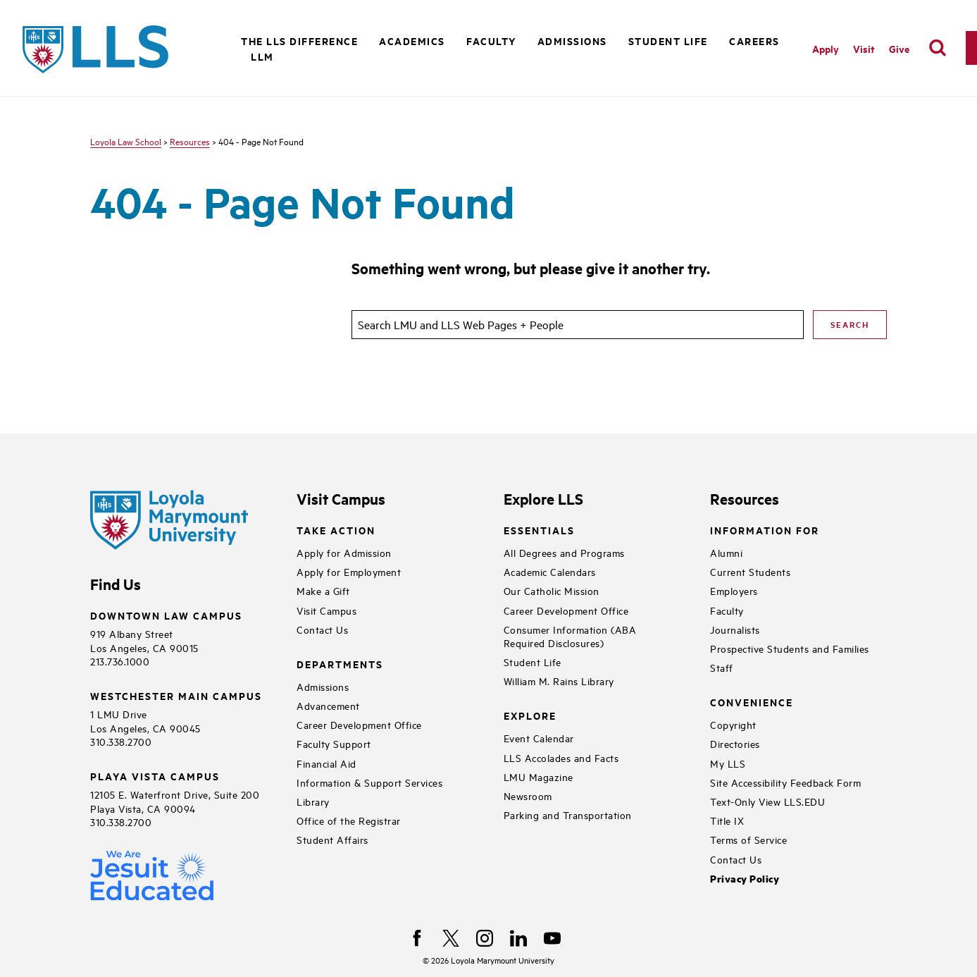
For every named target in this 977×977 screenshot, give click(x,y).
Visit (864, 48)
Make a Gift (323, 590)
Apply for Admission (344, 552)
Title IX (727, 820)
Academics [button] (412, 40)
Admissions (323, 686)
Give (899, 48)
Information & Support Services (369, 782)
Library (313, 801)
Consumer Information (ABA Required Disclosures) (570, 635)
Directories (735, 743)
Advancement (328, 705)
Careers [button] (754, 40)
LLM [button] (262, 56)
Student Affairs (332, 839)
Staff (721, 667)
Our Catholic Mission (551, 590)
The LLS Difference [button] (299, 40)
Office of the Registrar (349, 820)
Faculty (727, 610)
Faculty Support (334, 743)
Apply (825, 48)
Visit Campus (326, 610)
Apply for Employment (349, 571)
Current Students (750, 571)
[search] (937, 48)
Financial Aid (326, 763)
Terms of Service (748, 839)
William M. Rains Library (559, 680)
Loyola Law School (125, 141)
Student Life (532, 661)
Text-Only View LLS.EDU (767, 801)
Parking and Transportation (568, 814)
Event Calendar (539, 737)
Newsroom (528, 795)
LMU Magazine (538, 776)
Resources (190, 141)
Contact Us (322, 629)
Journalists (735, 629)
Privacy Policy (744, 878)
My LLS (727, 763)
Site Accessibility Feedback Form (785, 782)
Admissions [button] (572, 40)
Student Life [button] (668, 40)
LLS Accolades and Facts (561, 757)
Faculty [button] (491, 40)
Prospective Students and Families (789, 648)
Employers (734, 590)
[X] (451, 938)
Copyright (733, 724)
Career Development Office (359, 724)
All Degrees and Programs (564, 552)
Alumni (726, 552)
